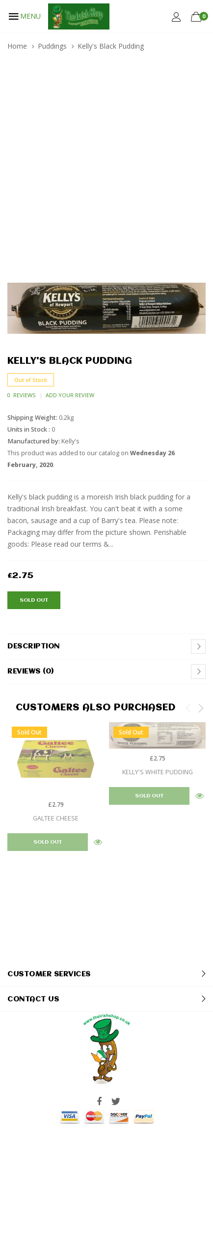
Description (33, 646)
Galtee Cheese (56, 818)
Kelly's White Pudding (157, 772)
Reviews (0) (30, 671)
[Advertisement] (106, 171)
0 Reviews (21, 395)
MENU (24, 16)
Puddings (52, 46)
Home (17, 46)
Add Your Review (70, 395)
